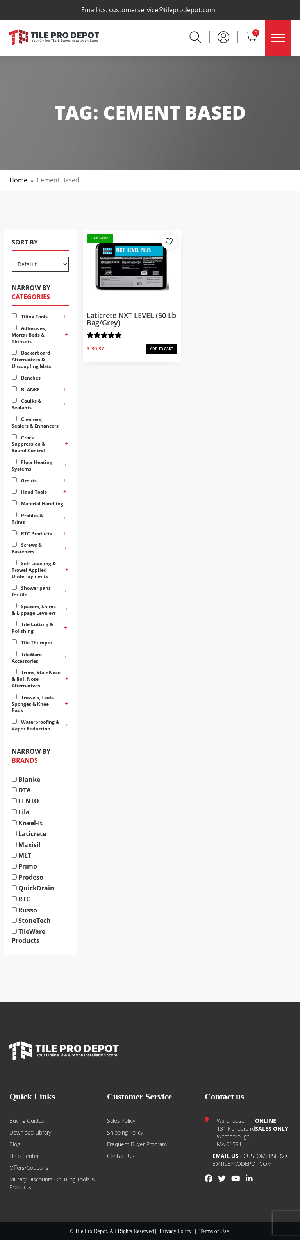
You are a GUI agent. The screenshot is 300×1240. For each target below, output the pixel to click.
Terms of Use (214, 1231)
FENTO (25, 801)
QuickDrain (33, 888)
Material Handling (37, 503)
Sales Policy (121, 1120)
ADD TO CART (161, 348)
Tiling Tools (30, 316)
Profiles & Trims (27, 518)
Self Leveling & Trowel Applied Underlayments (34, 570)
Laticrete (29, 834)
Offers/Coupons (28, 1167)
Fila (21, 812)
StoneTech (31, 920)
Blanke (26, 779)
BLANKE (26, 389)
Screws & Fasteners (27, 548)
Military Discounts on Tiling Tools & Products (52, 1183)
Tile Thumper (32, 642)
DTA (21, 790)
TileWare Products (28, 936)
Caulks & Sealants (26, 404)
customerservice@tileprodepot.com (162, 9)
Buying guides (26, 1120)
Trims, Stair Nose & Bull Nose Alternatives (36, 679)
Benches (26, 378)
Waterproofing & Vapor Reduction (35, 725)
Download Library (30, 1132)
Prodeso (27, 877)
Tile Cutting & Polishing (32, 627)
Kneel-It (27, 823)
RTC (21, 899)
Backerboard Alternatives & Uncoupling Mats (31, 359)
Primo (24, 866)
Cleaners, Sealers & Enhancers (35, 422)
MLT (21, 855)
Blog (14, 1144)
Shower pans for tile (31, 591)
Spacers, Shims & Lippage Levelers (34, 609)
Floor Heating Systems (32, 465)
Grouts (24, 480)
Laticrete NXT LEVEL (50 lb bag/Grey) (131, 319)
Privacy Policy (176, 1231)
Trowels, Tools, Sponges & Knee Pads (33, 704)
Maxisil (26, 844)
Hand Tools (29, 492)
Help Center (24, 1156)
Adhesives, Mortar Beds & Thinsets (29, 335)
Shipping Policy (125, 1132)
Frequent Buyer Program (137, 1144)
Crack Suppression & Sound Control (28, 444)
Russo (24, 910)
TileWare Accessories (27, 657)
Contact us (120, 1156)
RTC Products (32, 533)
